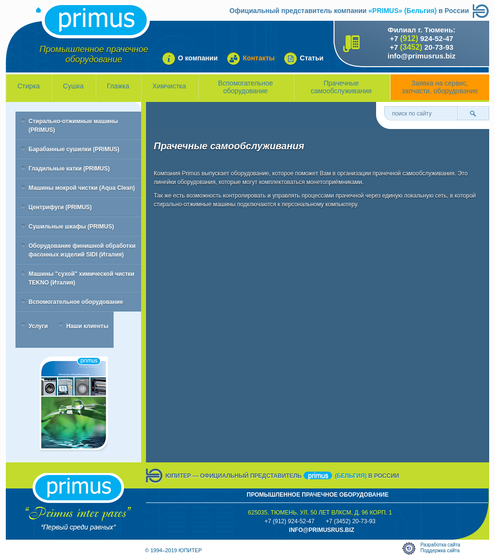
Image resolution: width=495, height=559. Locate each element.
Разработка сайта (440, 544)
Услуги (38, 326)
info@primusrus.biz (421, 56)
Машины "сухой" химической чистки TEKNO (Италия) (81, 278)
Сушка (73, 86)
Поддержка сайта (440, 550)
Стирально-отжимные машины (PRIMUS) (73, 125)
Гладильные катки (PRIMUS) (69, 168)
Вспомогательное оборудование (245, 87)
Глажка (118, 86)
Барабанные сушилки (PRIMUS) (74, 149)
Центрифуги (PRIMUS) (60, 207)
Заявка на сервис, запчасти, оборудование (440, 87)
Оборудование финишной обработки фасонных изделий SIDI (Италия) (82, 250)
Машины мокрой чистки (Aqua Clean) (82, 188)
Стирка (28, 86)
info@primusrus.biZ (321, 530)
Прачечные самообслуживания (341, 87)
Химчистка (169, 86)
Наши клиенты (87, 326)
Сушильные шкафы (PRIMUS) (71, 226)
